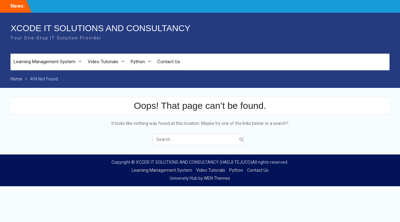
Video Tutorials (103, 61)
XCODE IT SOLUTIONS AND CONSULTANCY (100, 28)
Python (138, 61)
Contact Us (168, 61)
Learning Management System (44, 61)
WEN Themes (217, 178)
